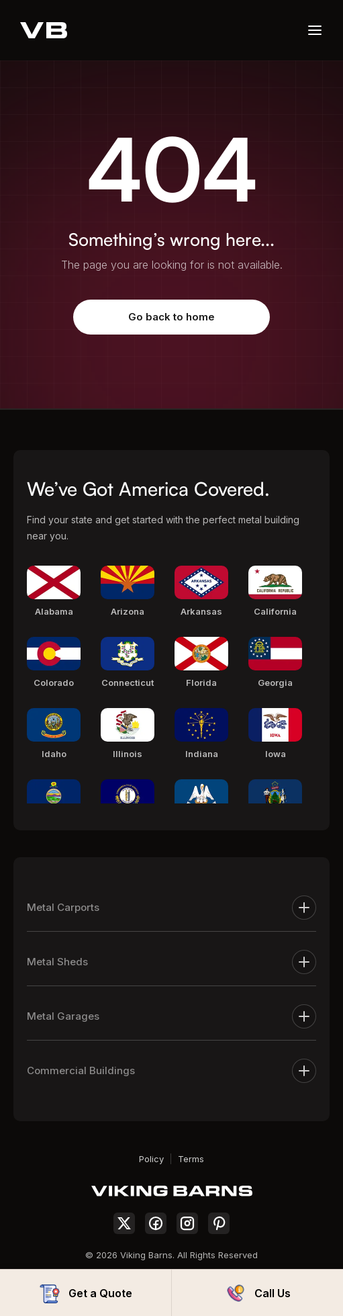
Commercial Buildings (171, 1071)
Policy (151, 1158)
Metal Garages (171, 1016)
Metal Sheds (171, 962)
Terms (191, 1158)
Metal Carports (171, 907)
